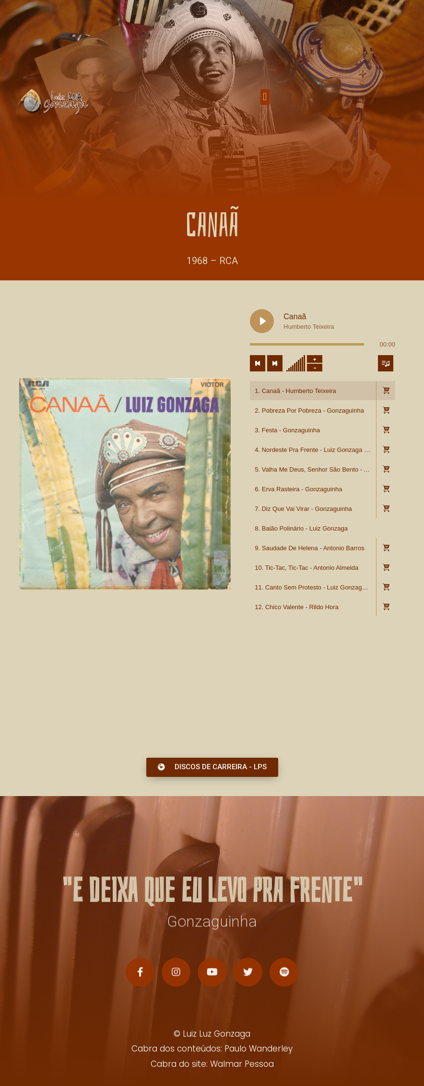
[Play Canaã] (262, 368)
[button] (265, 99)
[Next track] (275, 410)
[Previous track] (257, 410)
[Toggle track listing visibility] (385, 410)
